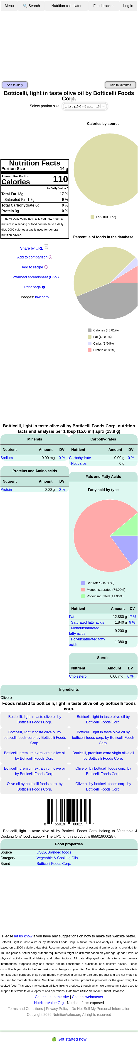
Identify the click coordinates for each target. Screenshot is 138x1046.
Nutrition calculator (67, 6)
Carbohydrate (80, 458)
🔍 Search (31, 6)
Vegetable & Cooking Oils (57, 858)
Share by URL (34, 248)
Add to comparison (32, 257)
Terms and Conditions (25, 1009)
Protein (6, 489)
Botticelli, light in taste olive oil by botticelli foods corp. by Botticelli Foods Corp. (34, 737)
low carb (42, 297)
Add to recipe (32, 267)
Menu (9, 6)
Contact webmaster (87, 997)
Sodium (6, 458)
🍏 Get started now (69, 1039)
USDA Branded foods (54, 852)
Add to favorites (120, 85)
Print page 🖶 (34, 287)
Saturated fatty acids (87, 622)
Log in (128, 6)
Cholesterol (78, 676)
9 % (132, 622)
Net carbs (78, 463)
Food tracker (103, 6)
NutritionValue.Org (49, 1003)
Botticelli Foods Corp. (54, 864)
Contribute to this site (52, 997)
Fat (71, 617)
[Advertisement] (69, 45)
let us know (23, 936)
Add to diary (15, 85)
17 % (132, 617)
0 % (62, 458)
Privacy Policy (57, 1009)
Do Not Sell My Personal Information (100, 1009)
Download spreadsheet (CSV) (35, 277)
